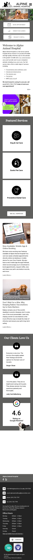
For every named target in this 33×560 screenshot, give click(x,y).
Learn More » (7, 275)
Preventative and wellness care (16, 70)
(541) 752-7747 (11, 84)
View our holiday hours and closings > (13, 533)
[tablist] (16, 116)
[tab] (14, 116)
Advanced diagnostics (13, 72)
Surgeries (9, 76)
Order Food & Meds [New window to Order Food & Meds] (16, 30)
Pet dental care (11, 74)
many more (12, 78)
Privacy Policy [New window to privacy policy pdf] (7, 558)
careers (16, 540)
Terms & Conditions (16, 558)
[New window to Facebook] (4, 480)
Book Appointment (16, 24)
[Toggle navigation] (30, 4)
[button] (28, 89)
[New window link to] (18, 547)
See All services (16, 213)
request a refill (16, 37)
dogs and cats (18, 62)
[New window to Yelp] (6, 480)
